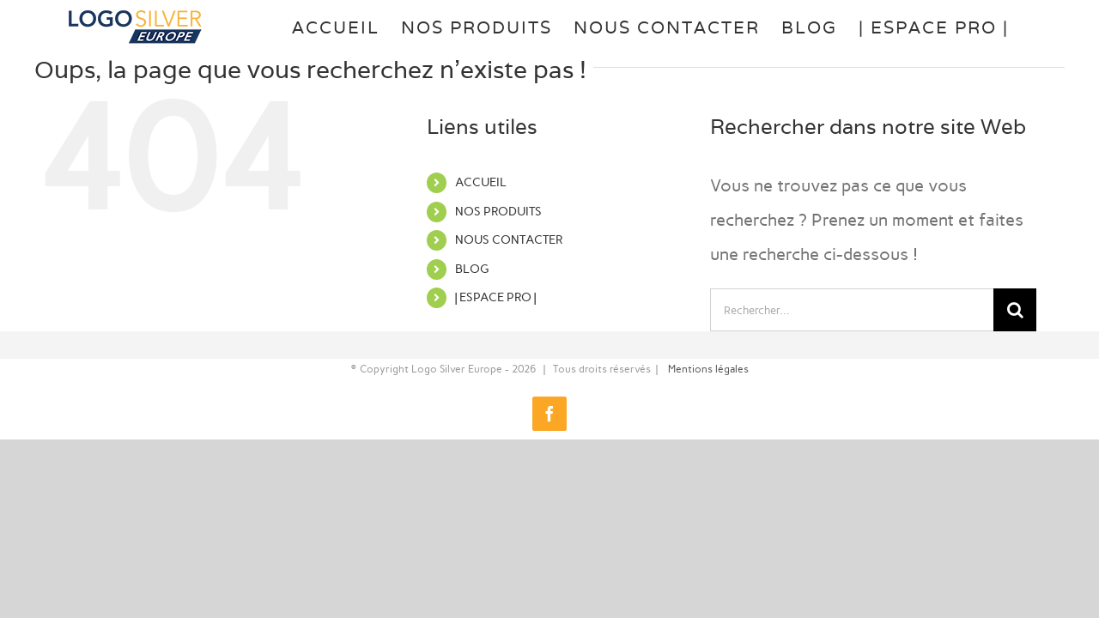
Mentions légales (708, 369)
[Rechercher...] (851, 309)
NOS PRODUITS (498, 211)
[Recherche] (1014, 309)
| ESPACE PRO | (495, 297)
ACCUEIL (481, 182)
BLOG (472, 269)
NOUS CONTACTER (508, 240)
